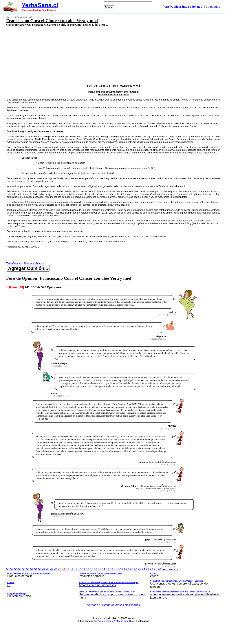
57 (12, 569)
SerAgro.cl (99, 621)
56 (16, 569)
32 (111, 569)
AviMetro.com (121, 621)
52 (32, 569)
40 (79, 569)
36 (95, 569)
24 (143, 569)
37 (91, 569)
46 (56, 569)
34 (103, 569)
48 (48, 569)
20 (159, 569)
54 (23, 569)
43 (67, 569)
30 (119, 569)
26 (135, 569)
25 (139, 569)
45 (59, 569)
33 (107, 569)
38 (87, 569)
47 (52, 569)
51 (36, 569)
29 (123, 569)
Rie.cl (132, 621)
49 (43, 569)
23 (147, 569)
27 (131, 569)
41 (75, 569)
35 (99, 569)
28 (127, 569)
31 (115, 569)
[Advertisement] (93, 52)
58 (8, 569)
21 (155, 569)
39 (83, 569)
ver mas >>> (113, 584)
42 (71, 569)
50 (39, 569)
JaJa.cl (109, 621)
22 (151, 569)
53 (28, 569)
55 (19, 569)
